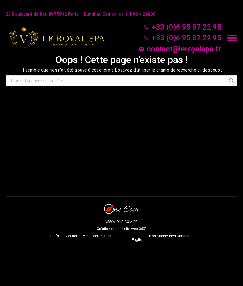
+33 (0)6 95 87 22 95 (182, 27)
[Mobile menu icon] (232, 38)
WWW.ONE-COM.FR (121, 222)
